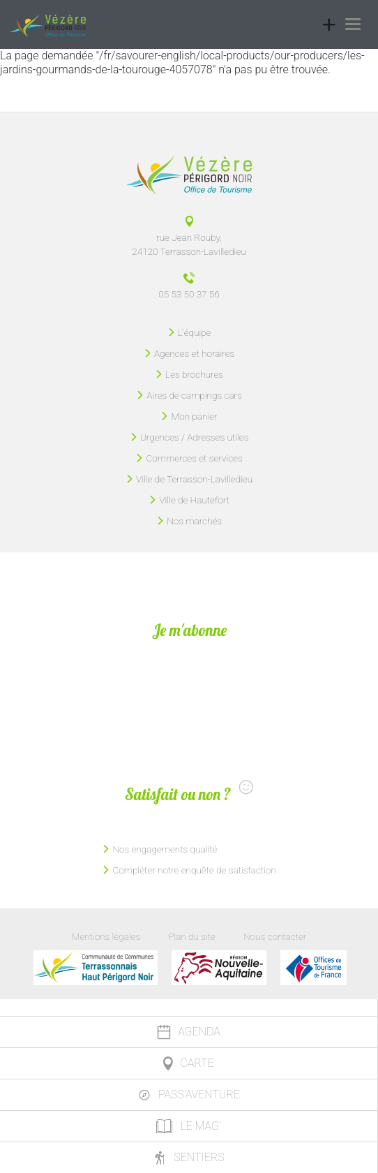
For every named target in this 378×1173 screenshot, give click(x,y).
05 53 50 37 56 (188, 294)
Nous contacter (274, 936)
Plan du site (192, 936)
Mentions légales (106, 936)
